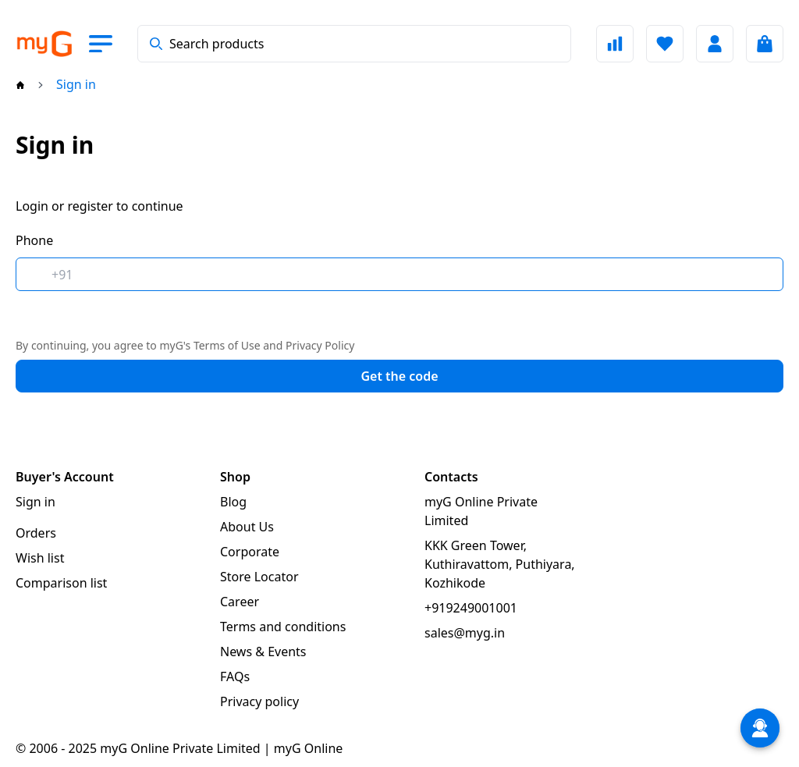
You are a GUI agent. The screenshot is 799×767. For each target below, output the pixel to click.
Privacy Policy (320, 345)
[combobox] (354, 43)
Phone (34, 240)
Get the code (399, 376)
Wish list (40, 557)
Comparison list (61, 582)
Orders (36, 533)
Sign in (35, 501)
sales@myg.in (464, 632)
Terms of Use (227, 345)
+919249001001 (470, 607)
